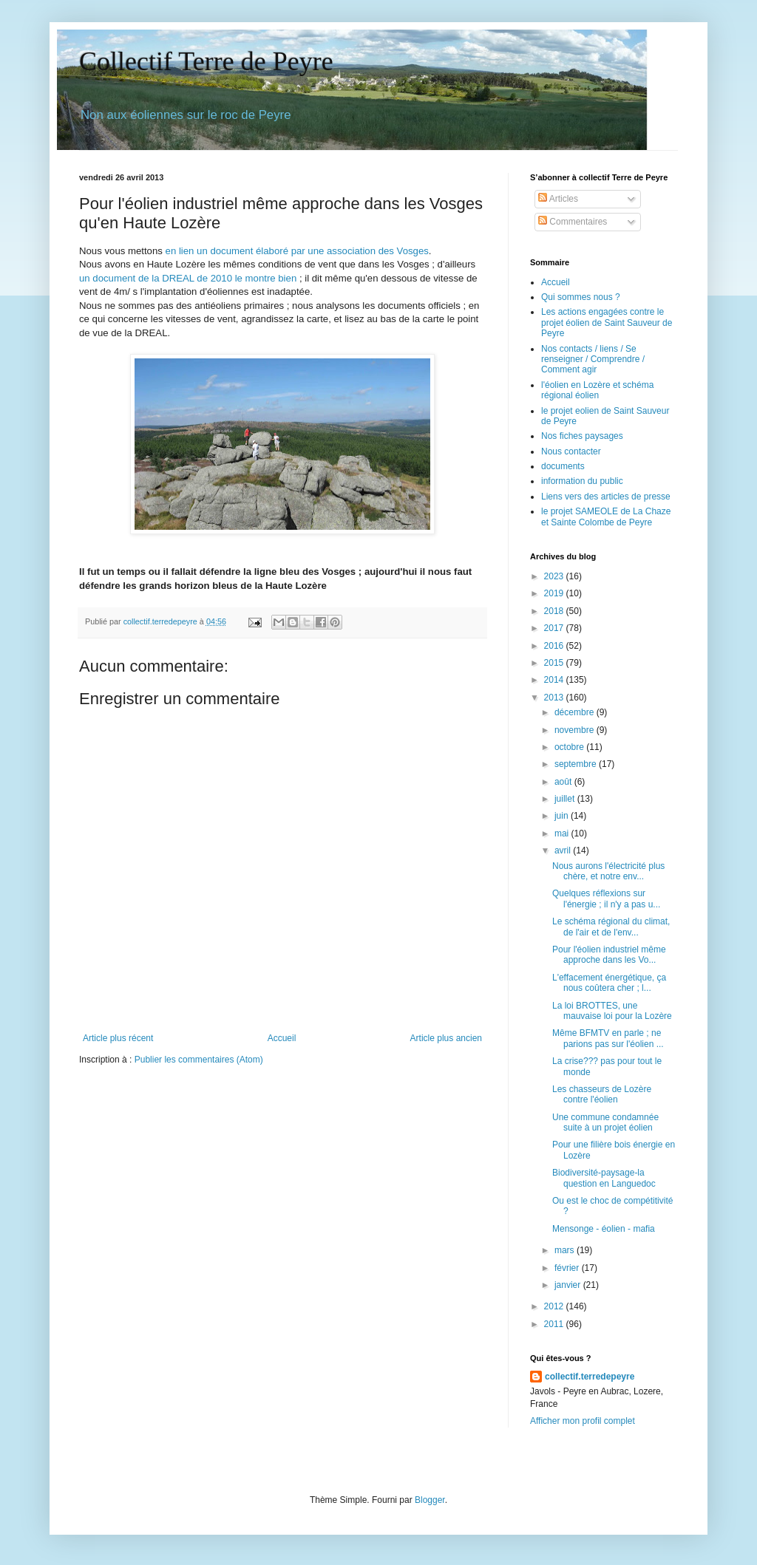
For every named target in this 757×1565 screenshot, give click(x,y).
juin (562, 816)
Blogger (430, 1500)
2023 (555, 576)
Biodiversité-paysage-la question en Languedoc (604, 1177)
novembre (575, 730)
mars (565, 1250)
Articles (558, 199)
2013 (555, 697)
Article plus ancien (446, 1038)
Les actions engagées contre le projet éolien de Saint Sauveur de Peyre (606, 322)
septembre (576, 764)
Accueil (282, 1038)
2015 (555, 663)
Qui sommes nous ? (580, 297)
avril (563, 850)
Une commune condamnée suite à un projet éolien (605, 1122)
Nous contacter (571, 451)
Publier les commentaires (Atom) (199, 1059)
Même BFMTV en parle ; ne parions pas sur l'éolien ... (608, 1038)
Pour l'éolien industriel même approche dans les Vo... (609, 954)
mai (562, 833)
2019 (555, 593)
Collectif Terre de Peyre (206, 61)
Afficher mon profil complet (582, 1421)
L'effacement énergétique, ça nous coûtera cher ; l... (609, 982)
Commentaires (572, 221)
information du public (582, 481)
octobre (570, 747)
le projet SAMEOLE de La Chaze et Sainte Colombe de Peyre (606, 516)
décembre (575, 712)
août (564, 782)
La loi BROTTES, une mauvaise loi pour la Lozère (612, 1010)
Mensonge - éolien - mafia (603, 1229)
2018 (555, 611)
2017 (555, 628)
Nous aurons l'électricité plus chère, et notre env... (608, 871)
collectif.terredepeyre (589, 1376)
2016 (555, 646)
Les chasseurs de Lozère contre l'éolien (601, 1094)
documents (563, 466)
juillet (565, 799)
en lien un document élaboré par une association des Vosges (297, 250)
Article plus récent (118, 1038)
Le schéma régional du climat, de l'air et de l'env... (611, 926)
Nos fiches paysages (582, 436)
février (568, 1268)
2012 (555, 1306)
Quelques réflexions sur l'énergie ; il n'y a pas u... (606, 898)
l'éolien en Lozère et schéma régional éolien (597, 390)
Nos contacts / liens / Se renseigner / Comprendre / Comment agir (593, 359)
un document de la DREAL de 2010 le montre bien (187, 278)
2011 (555, 1324)
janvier (568, 1285)
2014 (555, 680)
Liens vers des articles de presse (606, 496)
